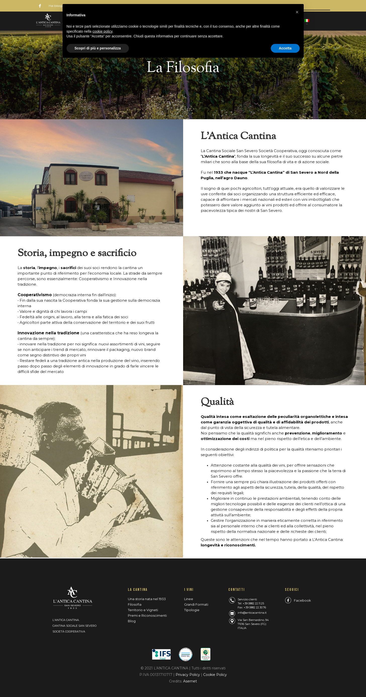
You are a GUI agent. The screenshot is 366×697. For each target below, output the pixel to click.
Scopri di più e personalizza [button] (98, 48)
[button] (297, 12)
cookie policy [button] (102, 31)
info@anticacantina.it (252, 612)
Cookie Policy (215, 674)
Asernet (190, 681)
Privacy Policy (188, 674)
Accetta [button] (285, 48)
